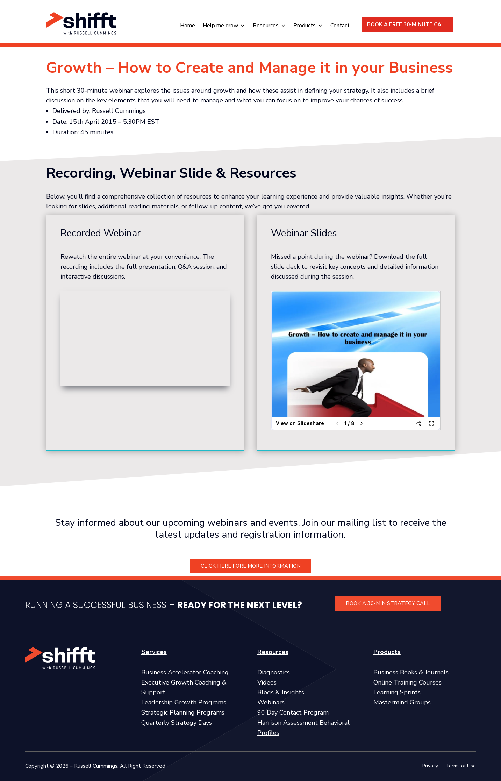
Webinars (271, 702)
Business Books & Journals (411, 672)
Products (304, 26)
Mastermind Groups (402, 702)
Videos (267, 682)
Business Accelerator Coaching (185, 672)
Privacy (430, 766)
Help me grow (220, 26)
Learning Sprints (397, 692)
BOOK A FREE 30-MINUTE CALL (407, 24)
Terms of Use (461, 766)
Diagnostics (273, 672)
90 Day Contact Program (293, 712)
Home (187, 26)
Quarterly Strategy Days (176, 722)
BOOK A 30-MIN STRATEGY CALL (388, 603)
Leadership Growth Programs (183, 702)
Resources (266, 26)
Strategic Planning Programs (182, 712)
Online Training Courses (407, 682)
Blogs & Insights (280, 692)
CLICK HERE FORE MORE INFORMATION (251, 566)
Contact (340, 26)
